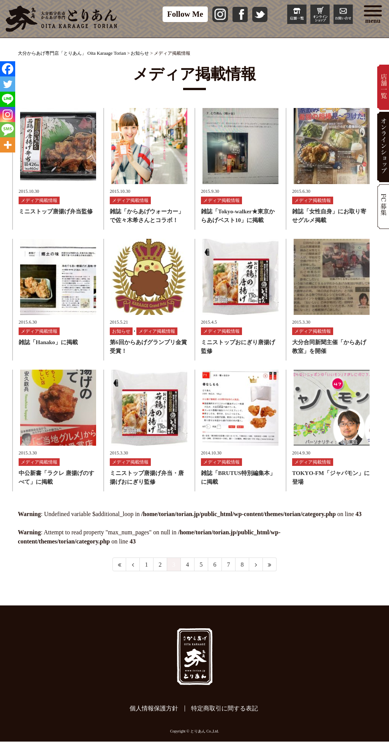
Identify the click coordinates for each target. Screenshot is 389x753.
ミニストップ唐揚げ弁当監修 (56, 215)
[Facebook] (7, 68)
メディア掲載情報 (39, 204)
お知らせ (121, 339)
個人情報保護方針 (154, 719)
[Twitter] (7, 84)
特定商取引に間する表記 (224, 719)
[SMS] (7, 129)
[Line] (7, 99)
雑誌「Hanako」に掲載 (48, 350)
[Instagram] (7, 114)
